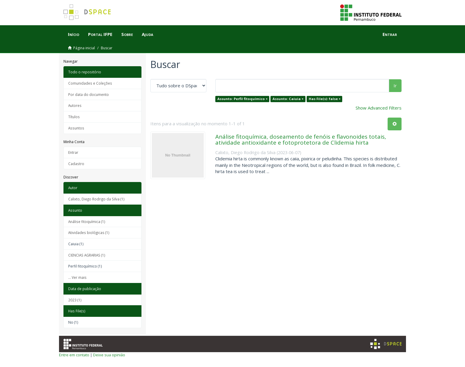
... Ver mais (77, 277)
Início (73, 34)
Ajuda (147, 34)
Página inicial (84, 47)
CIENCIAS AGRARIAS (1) (86, 255)
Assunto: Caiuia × (288, 99)
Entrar (73, 152)
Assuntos (76, 128)
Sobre (127, 34)
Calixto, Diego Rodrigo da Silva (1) (96, 199)
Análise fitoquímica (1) (86, 221)
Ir (395, 85)
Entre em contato (74, 354)
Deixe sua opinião (109, 354)
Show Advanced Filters (379, 108)
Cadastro (76, 163)
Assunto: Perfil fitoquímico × (242, 99)
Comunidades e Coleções (90, 83)
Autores (75, 105)
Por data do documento (88, 94)
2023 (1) (75, 300)
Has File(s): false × (324, 99)
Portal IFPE (100, 34)
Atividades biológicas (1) (88, 232)
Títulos (74, 116)
